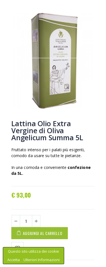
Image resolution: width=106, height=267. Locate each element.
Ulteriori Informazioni (41, 259)
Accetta (14, 259)
